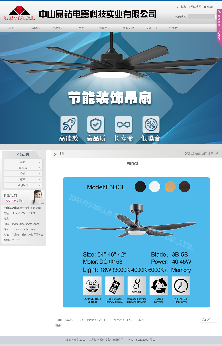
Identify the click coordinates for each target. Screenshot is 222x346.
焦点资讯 (105, 28)
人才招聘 (151, 28)
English (208, 6)
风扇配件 (23, 185)
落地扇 (23, 167)
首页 (12, 28)
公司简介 (35, 28)
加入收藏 (180, 6)
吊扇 (81, 28)
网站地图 (196, 6)
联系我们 (175, 28)
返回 (141, 319)
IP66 (128, 319)
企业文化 (128, 28)
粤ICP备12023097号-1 (141, 339)
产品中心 (58, 28)
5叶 (218, 153)
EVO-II (101, 319)
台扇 (23, 173)
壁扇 (23, 179)
